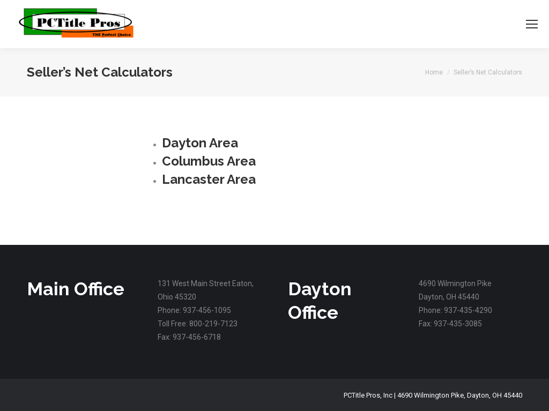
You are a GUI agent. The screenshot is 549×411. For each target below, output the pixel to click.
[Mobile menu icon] (531, 24)
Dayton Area (200, 143)
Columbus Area (209, 161)
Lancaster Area (209, 179)
